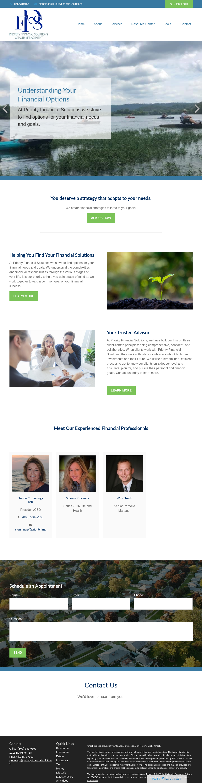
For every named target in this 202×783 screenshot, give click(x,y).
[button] (80, 24)
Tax (58, 764)
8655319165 (19, 3)
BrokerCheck (154, 746)
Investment (62, 752)
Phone (138, 595)
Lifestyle (61, 772)
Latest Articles (64, 776)
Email (75, 595)
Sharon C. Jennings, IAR (31, 499)
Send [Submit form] (18, 652)
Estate (60, 756)
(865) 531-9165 (32, 517)
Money (60, 768)
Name (13, 595)
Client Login (179, 4)
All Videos (62, 780)
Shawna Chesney (77, 498)
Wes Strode (124, 498)
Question (15, 619)
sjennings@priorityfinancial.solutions (58, 3)
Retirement (62, 748)
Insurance (62, 760)
